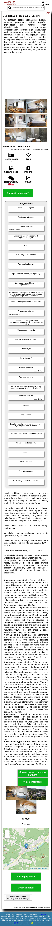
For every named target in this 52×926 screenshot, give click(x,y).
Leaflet (32, 868)
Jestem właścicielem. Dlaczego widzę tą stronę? (18, 898)
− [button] (7, 836)
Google (44, 914)
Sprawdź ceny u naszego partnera (32, 773)
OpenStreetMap (43, 868)
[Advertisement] (26, 76)
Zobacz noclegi (26, 888)
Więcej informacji (32, 782)
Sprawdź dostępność (18, 193)
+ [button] (7, 832)
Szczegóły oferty (26, 876)
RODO (15, 923)
